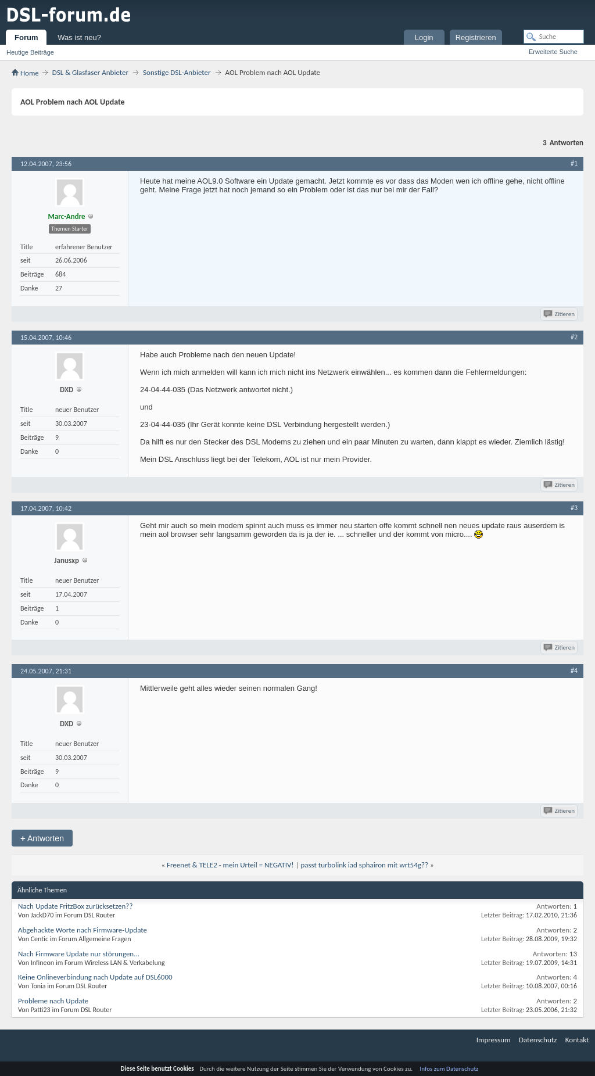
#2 (574, 337)
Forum (26, 37)
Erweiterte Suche (553, 51)
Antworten (42, 838)
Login (424, 37)
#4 (574, 670)
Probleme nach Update (53, 1000)
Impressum (493, 1039)
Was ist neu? (79, 37)
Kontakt (577, 1039)
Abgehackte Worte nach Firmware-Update (82, 930)
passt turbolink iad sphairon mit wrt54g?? (364, 864)
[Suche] (554, 37)
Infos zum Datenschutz (449, 1069)
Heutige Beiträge (30, 52)
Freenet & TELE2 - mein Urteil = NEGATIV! (230, 864)
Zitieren (560, 314)
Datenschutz (538, 1039)
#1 (574, 163)
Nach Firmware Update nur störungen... (78, 953)
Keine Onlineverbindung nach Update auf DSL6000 (95, 977)
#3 (574, 508)
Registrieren (476, 37)
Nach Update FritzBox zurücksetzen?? (75, 906)
